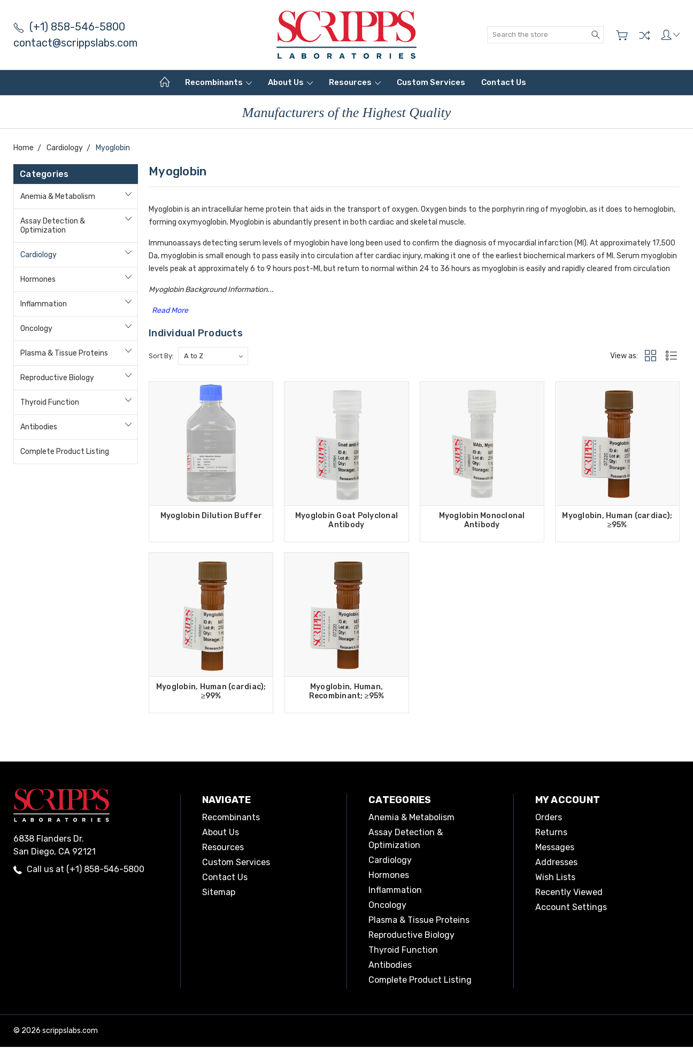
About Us (290, 82)
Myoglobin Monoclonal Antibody (482, 520)
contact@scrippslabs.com (75, 42)
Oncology (36, 328)
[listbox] (213, 356)
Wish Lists (555, 878)
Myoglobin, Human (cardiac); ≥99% (211, 692)
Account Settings (571, 908)
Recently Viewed (569, 893)
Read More (170, 310)
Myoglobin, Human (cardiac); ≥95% (617, 520)
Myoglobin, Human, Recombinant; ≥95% (346, 692)
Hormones (38, 279)
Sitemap (218, 893)
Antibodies (38, 426)
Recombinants (218, 82)
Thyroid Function (49, 402)
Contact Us (503, 82)
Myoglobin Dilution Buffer (211, 515)
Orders (548, 818)
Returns (551, 833)
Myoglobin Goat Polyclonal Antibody (346, 520)
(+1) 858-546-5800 (69, 26)
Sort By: (161, 356)
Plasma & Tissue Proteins (64, 353)
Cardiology (38, 254)
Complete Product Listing (64, 451)
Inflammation (43, 304)
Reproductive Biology (57, 377)
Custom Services (431, 82)
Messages (554, 848)
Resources (355, 82)
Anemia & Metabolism (57, 196)
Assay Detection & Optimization (52, 226)
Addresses (556, 863)
